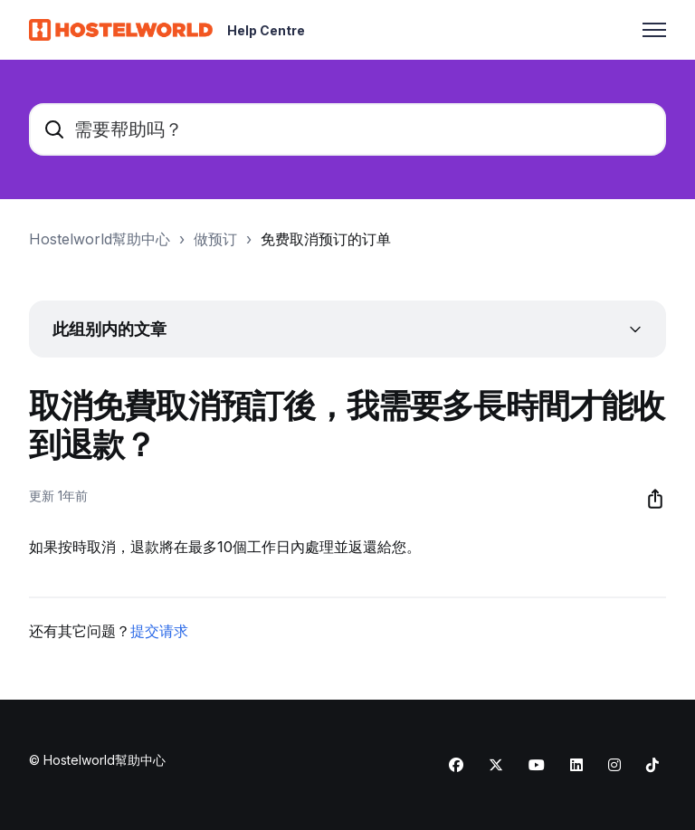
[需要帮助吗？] (347, 129)
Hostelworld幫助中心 (99, 239)
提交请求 (159, 631)
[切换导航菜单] (654, 29)
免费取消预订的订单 (326, 239)
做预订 (215, 239)
